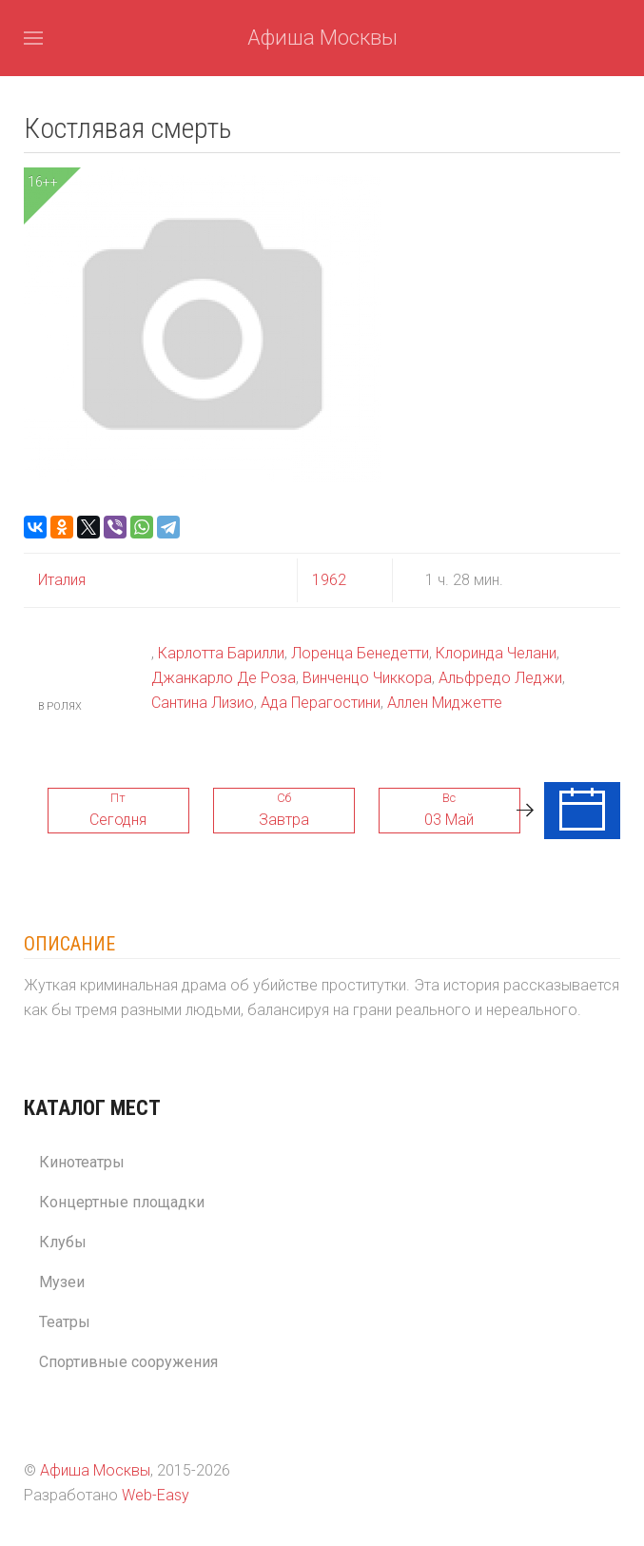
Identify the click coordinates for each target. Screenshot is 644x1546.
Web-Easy (155, 1495)
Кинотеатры (82, 1162)
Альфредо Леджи (500, 678)
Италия (62, 580)
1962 (329, 580)
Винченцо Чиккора (367, 678)
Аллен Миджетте (444, 703)
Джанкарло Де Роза (223, 678)
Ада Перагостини (321, 703)
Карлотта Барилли (221, 653)
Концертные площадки (122, 1202)
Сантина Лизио (202, 703)
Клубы (63, 1242)
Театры (64, 1322)
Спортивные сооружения (128, 1362)
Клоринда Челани (496, 653)
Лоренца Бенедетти (360, 653)
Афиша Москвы (322, 37)
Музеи (62, 1282)
